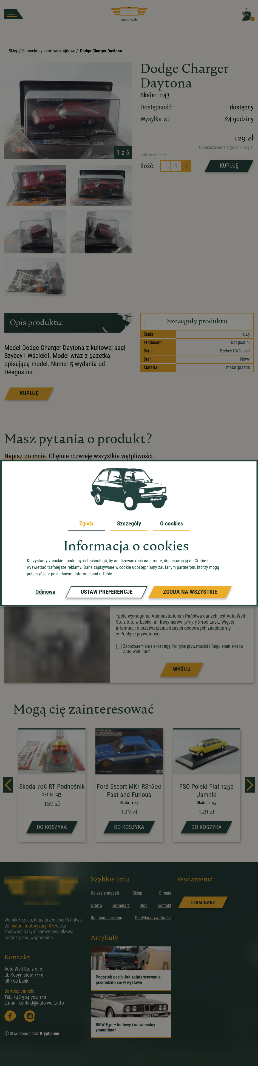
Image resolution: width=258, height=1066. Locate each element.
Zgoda (86, 523)
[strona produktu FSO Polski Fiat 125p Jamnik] (206, 785)
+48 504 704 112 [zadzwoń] (29, 997)
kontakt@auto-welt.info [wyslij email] (41, 1003)
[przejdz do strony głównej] (129, 14)
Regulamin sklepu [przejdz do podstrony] (106, 917)
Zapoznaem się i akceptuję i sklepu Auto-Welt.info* (180, 649)
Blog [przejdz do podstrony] (144, 905)
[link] (203, 902)
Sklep (13, 50)
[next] (250, 785)
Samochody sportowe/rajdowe (48, 50)
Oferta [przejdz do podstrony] (96, 905)
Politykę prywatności (190, 646)
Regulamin (220, 646)
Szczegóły (129, 523)
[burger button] (14, 14)
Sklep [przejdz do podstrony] (137, 893)
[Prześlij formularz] (181, 670)
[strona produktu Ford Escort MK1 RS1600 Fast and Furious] (129, 785)
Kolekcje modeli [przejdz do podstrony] (105, 893)
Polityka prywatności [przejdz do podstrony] (153, 917)
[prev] (8, 785)
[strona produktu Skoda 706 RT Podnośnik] (52, 785)
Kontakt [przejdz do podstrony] (164, 905)
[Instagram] (30, 1016)
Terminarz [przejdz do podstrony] (121, 905)
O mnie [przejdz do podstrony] (165, 893)
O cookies (171, 523)
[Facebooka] (10, 1016)
